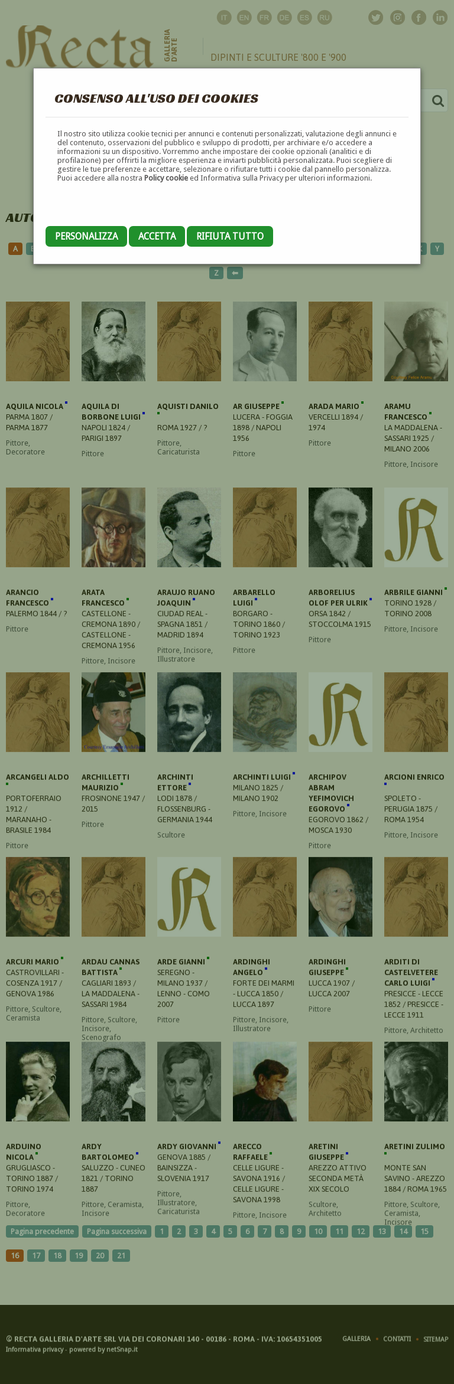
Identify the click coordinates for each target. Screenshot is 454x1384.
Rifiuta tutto (230, 236)
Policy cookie (166, 178)
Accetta (157, 236)
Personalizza (86, 236)
